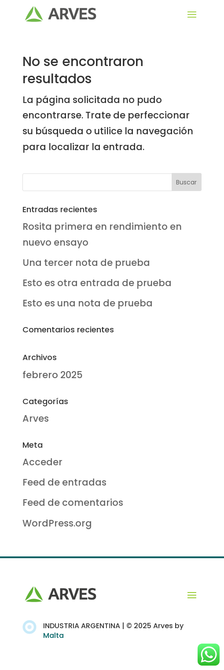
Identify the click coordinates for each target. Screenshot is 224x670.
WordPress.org (57, 523)
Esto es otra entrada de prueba (97, 282)
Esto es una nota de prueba (87, 303)
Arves (35, 418)
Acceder (42, 462)
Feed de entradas (64, 482)
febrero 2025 (52, 374)
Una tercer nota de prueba (86, 262)
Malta (53, 635)
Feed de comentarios (72, 502)
